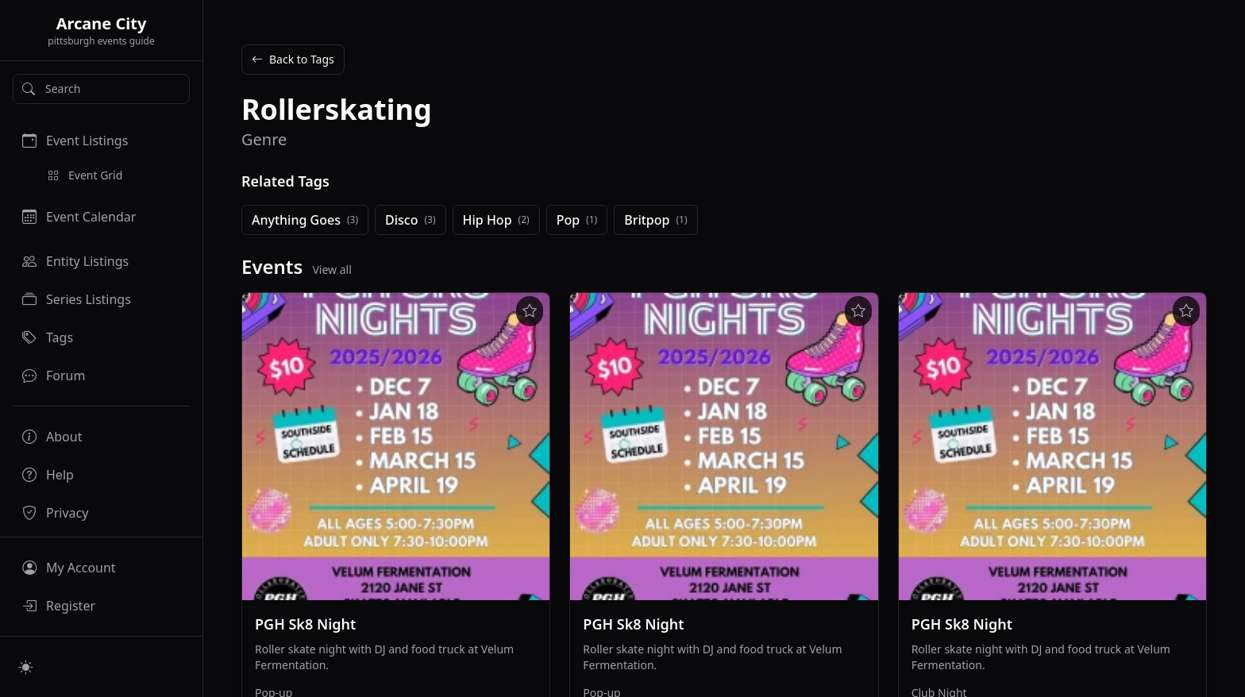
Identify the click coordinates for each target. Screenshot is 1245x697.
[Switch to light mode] (26, 666)
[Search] (101, 89)
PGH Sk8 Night (305, 623)
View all (331, 269)
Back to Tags (293, 59)
